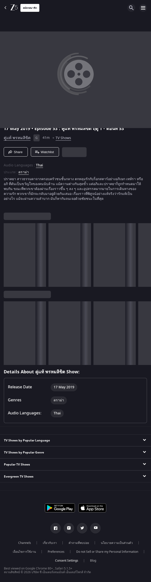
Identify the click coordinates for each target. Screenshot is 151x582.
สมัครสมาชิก (30, 8)
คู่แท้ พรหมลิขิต (17, 138)
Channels (24, 543)
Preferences (56, 552)
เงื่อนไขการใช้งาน (24, 552)
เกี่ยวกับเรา (50, 543)
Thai (39, 165)
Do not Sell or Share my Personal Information (107, 552)
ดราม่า (23, 172)
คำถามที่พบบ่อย (79, 543)
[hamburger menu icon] (143, 8)
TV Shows (63, 138)
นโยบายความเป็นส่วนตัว (117, 543)
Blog (93, 560)
